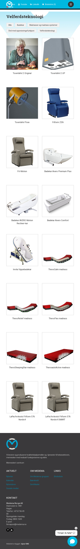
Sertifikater (35, 484)
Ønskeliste (58, 476)
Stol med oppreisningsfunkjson (21, 31)
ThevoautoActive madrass (58, 367)
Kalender (10, 480)
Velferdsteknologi (47, 31)
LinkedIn (34, 4)
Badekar (20, 25)
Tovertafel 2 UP (58, 73)
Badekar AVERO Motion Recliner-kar (22, 222)
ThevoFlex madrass (58, 318)
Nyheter (9, 476)
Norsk (9, 7)
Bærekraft (34, 480)
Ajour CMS (25, 544)
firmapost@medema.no (16, 524)
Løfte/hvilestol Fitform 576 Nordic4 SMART (57, 418)
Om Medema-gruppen (39, 476)
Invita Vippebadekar (22, 269)
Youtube (22, 4)
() (49, 4)
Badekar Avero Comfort (58, 220)
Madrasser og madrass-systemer (43, 25)
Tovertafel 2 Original (22, 73)
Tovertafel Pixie (22, 122)
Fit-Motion (22, 171)
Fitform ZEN (57, 122)
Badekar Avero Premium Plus (57, 171)
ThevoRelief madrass (22, 318)
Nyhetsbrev (11, 484)
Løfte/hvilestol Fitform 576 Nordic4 (22, 418)
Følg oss (10, 4)
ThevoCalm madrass (57, 269)
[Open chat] (72, 541)
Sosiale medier (12, 488)
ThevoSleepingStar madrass (22, 367)
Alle (10, 25)
